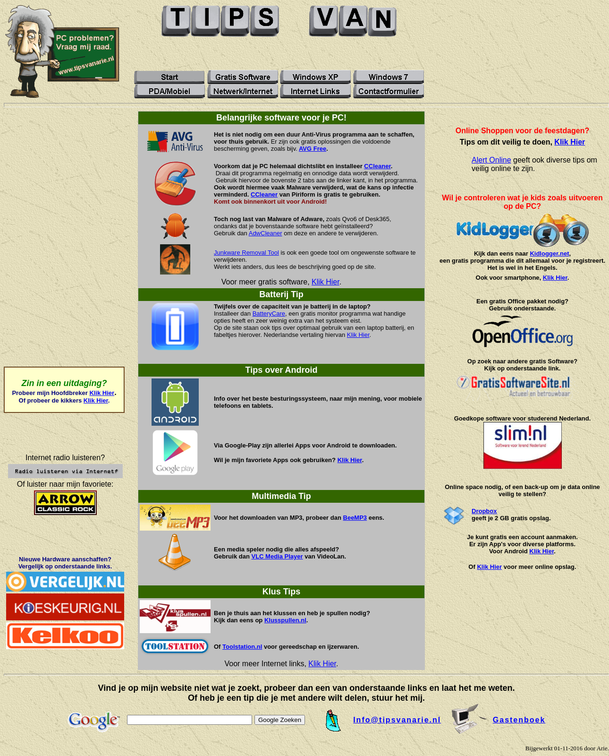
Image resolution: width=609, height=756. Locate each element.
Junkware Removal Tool (246, 252)
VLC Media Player (277, 556)
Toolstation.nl (242, 646)
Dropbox (484, 511)
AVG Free (312, 148)
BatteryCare (269, 313)
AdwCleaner (265, 233)
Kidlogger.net (549, 253)
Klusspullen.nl (285, 620)
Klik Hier (101, 392)
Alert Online (491, 160)
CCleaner (377, 166)
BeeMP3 (355, 517)
